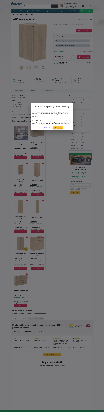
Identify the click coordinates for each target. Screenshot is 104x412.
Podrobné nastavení (45, 127)
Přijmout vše (58, 128)
